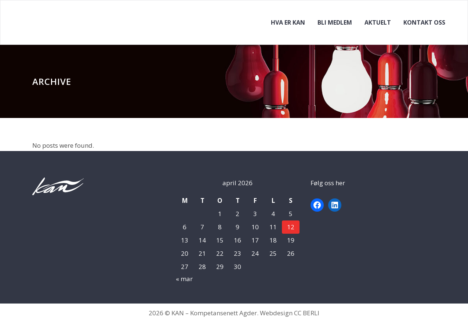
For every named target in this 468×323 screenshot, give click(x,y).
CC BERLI (306, 313)
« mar (184, 278)
